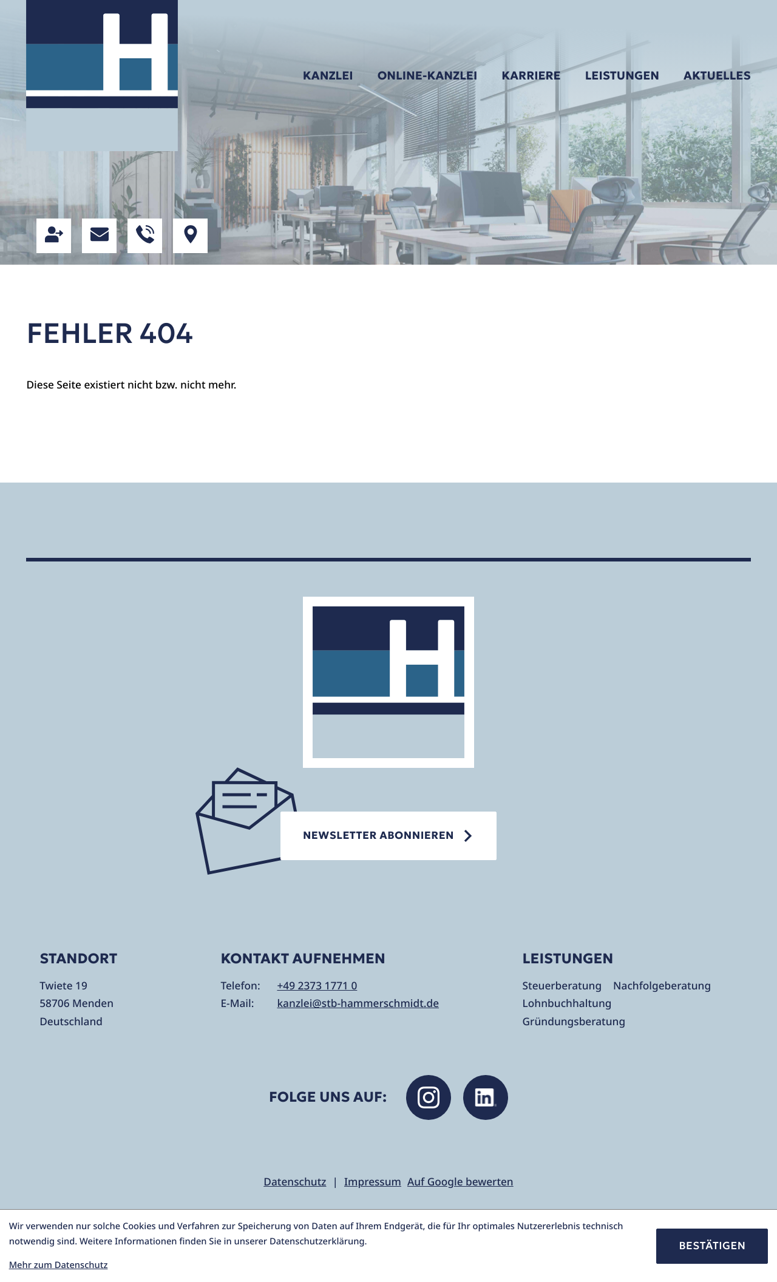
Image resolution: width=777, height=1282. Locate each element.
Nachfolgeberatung (662, 986)
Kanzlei (328, 76)
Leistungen (622, 76)
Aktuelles (717, 76)
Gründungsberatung (574, 1022)
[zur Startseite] (102, 75)
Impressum (372, 1182)
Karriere (530, 76)
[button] (53, 236)
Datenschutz (294, 1182)
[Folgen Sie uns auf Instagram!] (428, 1097)
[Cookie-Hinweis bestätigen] (712, 1246)
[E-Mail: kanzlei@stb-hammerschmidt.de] (99, 236)
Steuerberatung (562, 986)
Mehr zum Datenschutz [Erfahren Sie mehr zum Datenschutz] (58, 1265)
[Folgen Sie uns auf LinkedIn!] (485, 1097)
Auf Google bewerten (460, 1182)
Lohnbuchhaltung (567, 1004)
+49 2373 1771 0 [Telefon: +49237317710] (317, 986)
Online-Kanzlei (428, 76)
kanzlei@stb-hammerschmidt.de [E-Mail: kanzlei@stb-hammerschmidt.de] (358, 1004)
